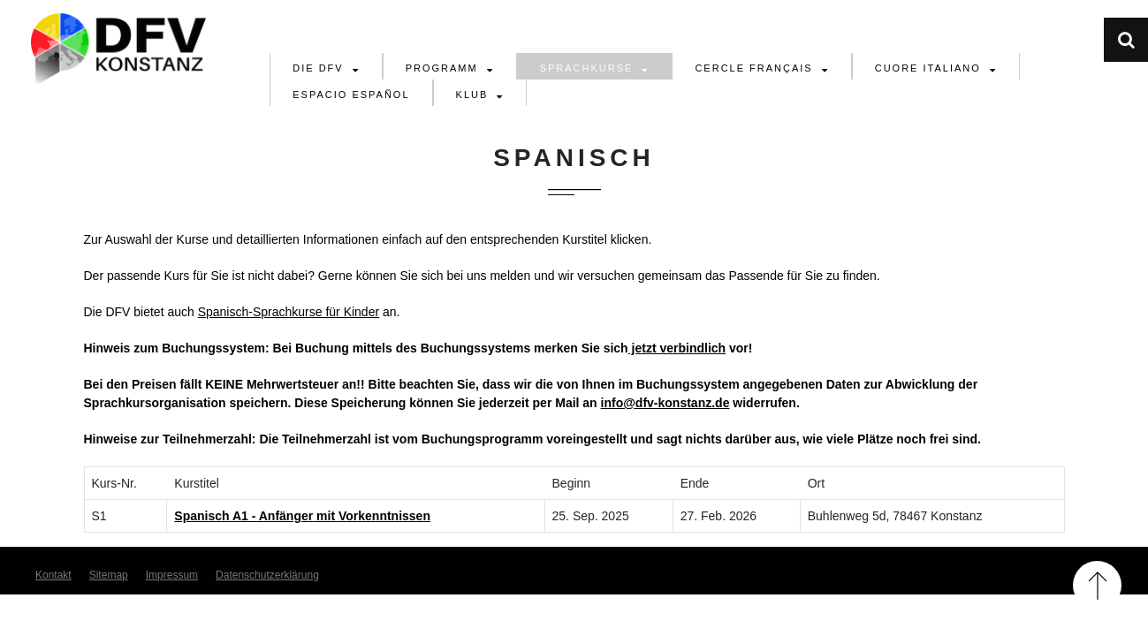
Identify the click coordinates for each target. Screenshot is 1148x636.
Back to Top (1097, 585)
